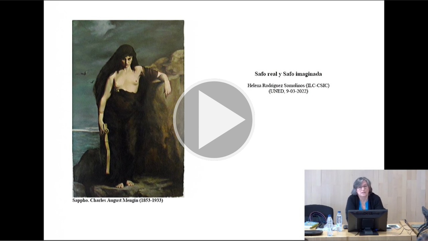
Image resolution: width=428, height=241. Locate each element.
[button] (214, 120)
